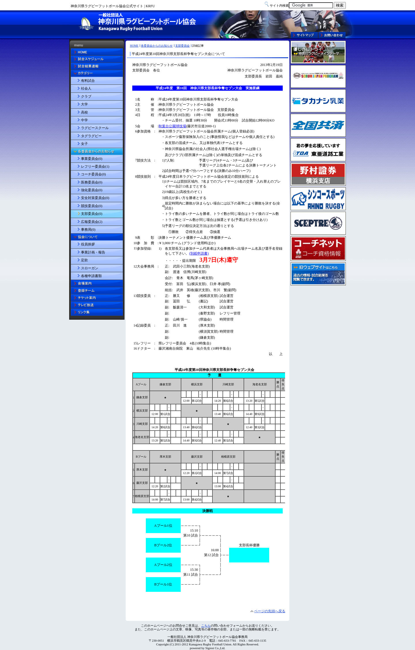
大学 (84, 104)
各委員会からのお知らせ (157, 45)
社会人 (86, 88)
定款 (84, 260)
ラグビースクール (95, 128)
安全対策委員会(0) (95, 198)
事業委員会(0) (91, 159)
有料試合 (88, 81)
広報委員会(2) (91, 222)
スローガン (89, 268)
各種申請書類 (91, 276)
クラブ (86, 96)
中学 (84, 120)
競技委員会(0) (91, 206)
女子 (84, 144)
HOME (134, 45)
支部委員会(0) (91, 214)
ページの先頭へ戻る (269, 611)
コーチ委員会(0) (93, 174)
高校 (84, 112)
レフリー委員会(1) (95, 166)
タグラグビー (91, 136)
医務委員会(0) (91, 182)
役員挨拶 (88, 244)
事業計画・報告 (93, 252)
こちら (206, 625)
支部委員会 (182, 45)
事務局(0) (88, 230)
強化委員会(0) (91, 190)
